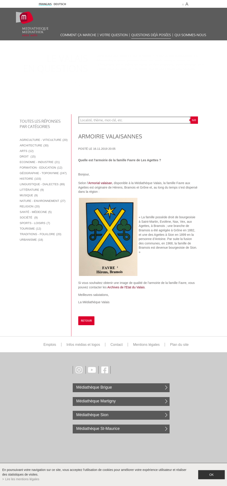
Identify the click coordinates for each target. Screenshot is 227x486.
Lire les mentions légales (22, 479)
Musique (29, 195)
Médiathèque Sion (92, 415)
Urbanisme (31, 239)
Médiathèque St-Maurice (98, 428)
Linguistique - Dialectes (42, 184)
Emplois (49, 344)
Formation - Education (41, 167)
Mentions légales (146, 344)
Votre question (114, 35)
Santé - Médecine (36, 212)
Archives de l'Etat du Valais (126, 287)
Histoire (30, 178)
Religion (30, 206)
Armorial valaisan (100, 183)
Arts (27, 151)
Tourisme (30, 228)
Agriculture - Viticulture (44, 140)
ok (211, 474)
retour (86, 321)
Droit (28, 156)
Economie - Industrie (40, 162)
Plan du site (179, 344)
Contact (116, 344)
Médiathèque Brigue (94, 387)
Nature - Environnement (42, 201)
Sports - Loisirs (35, 223)
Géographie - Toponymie (43, 173)
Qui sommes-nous (190, 35)
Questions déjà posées (151, 35)
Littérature (32, 189)
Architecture (34, 145)
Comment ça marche (78, 35)
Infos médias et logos (83, 344)
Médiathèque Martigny (96, 401)
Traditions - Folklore (40, 234)
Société (29, 217)
